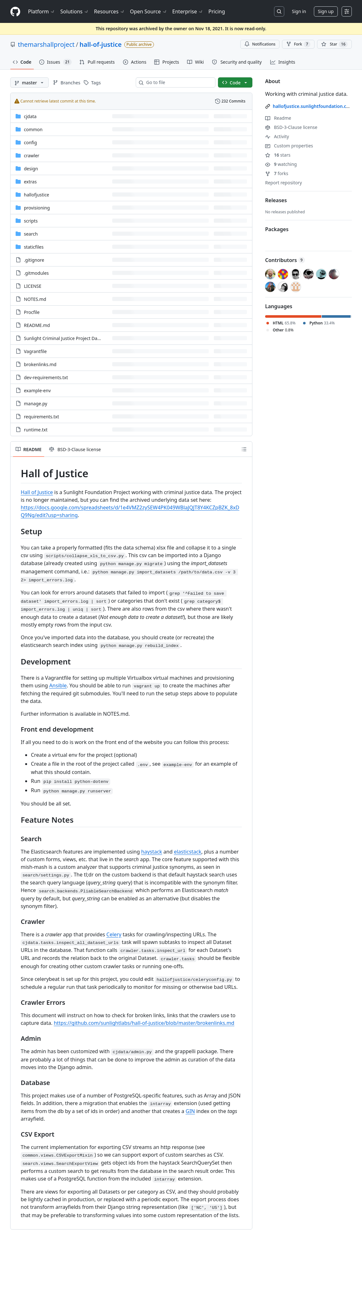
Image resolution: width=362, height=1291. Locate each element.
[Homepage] (15, 11)
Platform (41, 11)
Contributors (285, 260)
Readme (278, 118)
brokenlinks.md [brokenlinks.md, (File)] (40, 364)
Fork (298, 44)
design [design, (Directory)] (31, 169)
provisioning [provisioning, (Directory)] (37, 208)
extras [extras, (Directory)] (30, 182)
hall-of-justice (101, 44)
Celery (113, 934)
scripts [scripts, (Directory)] (31, 221)
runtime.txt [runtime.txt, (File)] (35, 430)
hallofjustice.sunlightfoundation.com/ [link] (314, 106)
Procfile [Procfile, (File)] (32, 312)
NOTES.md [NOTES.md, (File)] (35, 299)
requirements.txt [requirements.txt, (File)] (41, 417)
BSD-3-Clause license (291, 127)
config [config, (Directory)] (30, 142)
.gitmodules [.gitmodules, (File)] (36, 273)
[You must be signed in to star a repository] (334, 44)
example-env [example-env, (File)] (37, 390)
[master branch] (29, 82)
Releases (276, 200)
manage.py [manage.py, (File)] (35, 404)
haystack (151, 851)
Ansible (58, 685)
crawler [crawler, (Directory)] (31, 156)
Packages (276, 229)
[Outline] (244, 449)
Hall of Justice (37, 492)
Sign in (299, 11)
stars (277, 155)
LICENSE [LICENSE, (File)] (32, 286)
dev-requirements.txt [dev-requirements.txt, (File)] (46, 377)
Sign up (326, 11)
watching (281, 164)
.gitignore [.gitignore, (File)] (34, 260)
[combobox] (178, 82)
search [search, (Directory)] (31, 234)
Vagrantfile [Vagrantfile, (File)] (35, 351)
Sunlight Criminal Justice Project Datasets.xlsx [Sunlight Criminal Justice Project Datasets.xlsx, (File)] (71, 338)
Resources (109, 11)
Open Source (148, 11)
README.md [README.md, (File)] (37, 325)
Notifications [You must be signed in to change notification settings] (259, 44)
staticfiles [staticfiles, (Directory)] (34, 247)
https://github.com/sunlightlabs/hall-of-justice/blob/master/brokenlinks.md (144, 1022)
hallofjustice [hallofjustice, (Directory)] (36, 195)
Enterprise (187, 11)
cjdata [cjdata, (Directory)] (30, 116)
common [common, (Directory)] (33, 129)
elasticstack (187, 851)
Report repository (283, 183)
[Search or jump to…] (279, 11)
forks (276, 173)
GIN (190, 1111)
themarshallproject (46, 44)
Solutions (74, 11)
